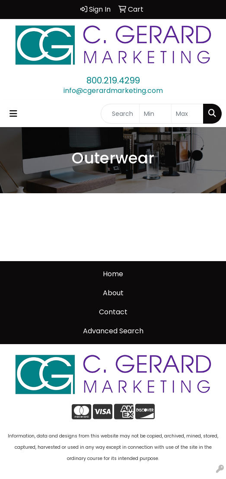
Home (113, 274)
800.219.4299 (113, 80)
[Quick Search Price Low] (155, 114)
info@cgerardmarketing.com (113, 91)
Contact (113, 312)
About (113, 293)
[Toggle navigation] (13, 114)
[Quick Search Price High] (187, 114)
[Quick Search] (120, 114)
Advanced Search (113, 331)
